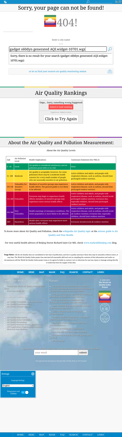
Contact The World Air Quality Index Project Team (24, 353)
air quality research (16, 363)
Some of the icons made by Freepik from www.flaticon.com (68, 390)
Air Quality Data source (17, 384)
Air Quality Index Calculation (19, 386)
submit (83, 419)
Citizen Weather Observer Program (67, 378)
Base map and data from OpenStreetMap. (69, 398)
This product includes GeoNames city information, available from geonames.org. (68, 367)
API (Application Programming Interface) (24, 393)
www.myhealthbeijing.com (98, 276)
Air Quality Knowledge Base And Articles (24, 368)
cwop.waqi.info (56, 380)
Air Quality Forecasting (16, 388)
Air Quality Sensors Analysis (19, 373)
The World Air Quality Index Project (105, 351)
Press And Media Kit (15, 357)
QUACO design (58, 407)
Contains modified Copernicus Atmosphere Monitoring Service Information (69, 384)
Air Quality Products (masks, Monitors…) (24, 391)
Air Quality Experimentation (19, 370)
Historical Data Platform (17, 395)
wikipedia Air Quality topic (77, 264)
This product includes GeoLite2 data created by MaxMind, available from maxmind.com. (71, 362)
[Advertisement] (61, 97)
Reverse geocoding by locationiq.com (68, 395)
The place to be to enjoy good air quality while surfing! (71, 402)
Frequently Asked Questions (20, 378)
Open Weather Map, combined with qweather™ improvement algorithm (71, 373)
